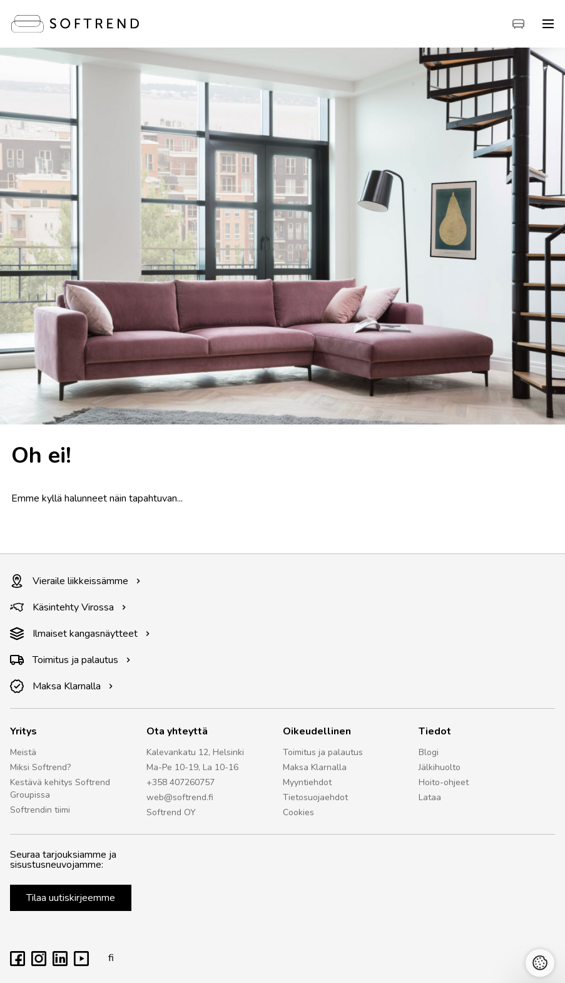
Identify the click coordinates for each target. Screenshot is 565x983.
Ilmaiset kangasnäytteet (80, 634)
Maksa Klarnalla (61, 686)
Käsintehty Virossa (68, 607)
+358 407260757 (180, 782)
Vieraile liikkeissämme (75, 581)
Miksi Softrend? (40, 767)
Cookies (298, 812)
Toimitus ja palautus (70, 660)
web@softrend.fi (179, 797)
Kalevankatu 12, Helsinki (195, 752)
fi (107, 958)
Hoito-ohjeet (444, 782)
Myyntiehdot (307, 782)
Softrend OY (171, 812)
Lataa (430, 797)
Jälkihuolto (440, 767)
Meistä (23, 752)
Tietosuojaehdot (315, 797)
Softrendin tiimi (40, 810)
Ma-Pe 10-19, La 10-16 (192, 767)
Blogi (429, 752)
